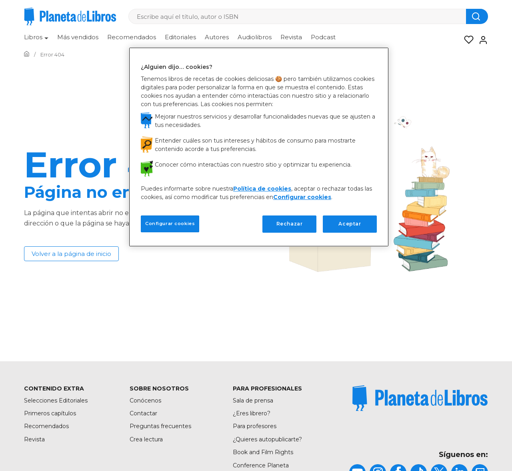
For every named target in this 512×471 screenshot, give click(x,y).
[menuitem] (36, 40)
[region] (259, 147)
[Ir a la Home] (26, 54)
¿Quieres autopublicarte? (267, 439)
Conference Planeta (261, 465)
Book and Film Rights (263, 452)
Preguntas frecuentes (160, 426)
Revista (291, 37)
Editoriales (180, 37)
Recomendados (131, 37)
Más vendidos (77, 37)
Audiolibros (255, 37)
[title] (420, 398)
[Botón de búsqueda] (477, 16)
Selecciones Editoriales (56, 400)
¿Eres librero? (251, 413)
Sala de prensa (253, 400)
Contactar (143, 413)
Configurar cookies (302, 197)
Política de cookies (262, 188)
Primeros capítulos (50, 413)
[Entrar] (481, 40)
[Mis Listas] (466, 40)
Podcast (323, 37)
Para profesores (254, 426)
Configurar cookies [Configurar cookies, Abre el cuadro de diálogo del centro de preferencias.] (170, 223)
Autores (217, 37)
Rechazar (289, 224)
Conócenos (145, 400)
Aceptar (349, 224)
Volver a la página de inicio (71, 254)
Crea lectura (146, 439)
